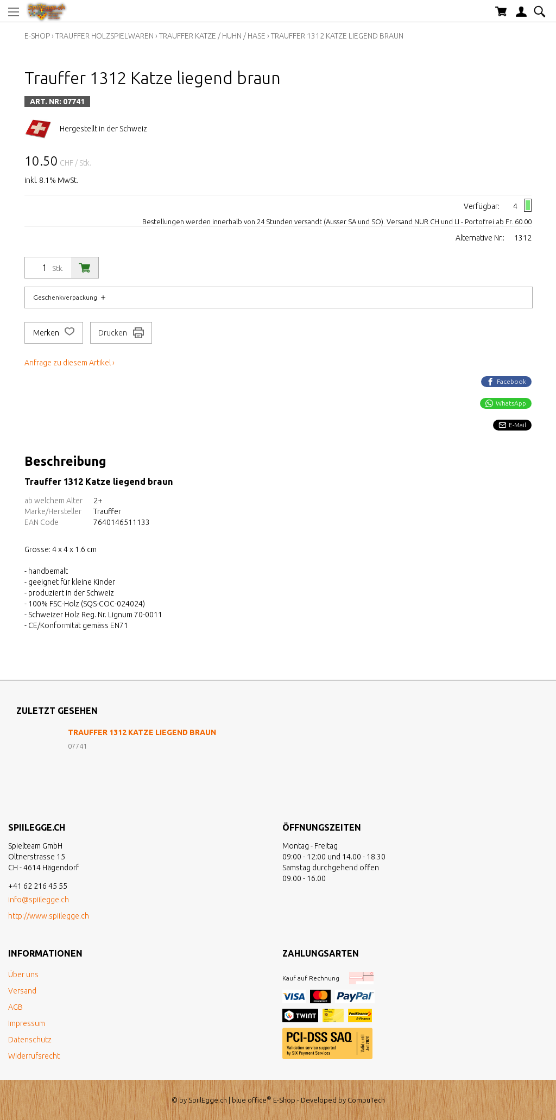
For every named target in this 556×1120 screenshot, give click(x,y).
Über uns (23, 974)
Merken (53, 332)
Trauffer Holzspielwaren (104, 35)
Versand (22, 990)
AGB (15, 1007)
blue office (251, 1100)
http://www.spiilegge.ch (48, 916)
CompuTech (366, 1100)
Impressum (26, 1023)
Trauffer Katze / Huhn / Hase (212, 35)
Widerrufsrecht (34, 1056)
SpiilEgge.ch (207, 1100)
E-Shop (37, 35)
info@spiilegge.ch (38, 899)
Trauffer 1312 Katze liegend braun (337, 35)
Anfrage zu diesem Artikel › (69, 362)
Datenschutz (30, 1039)
